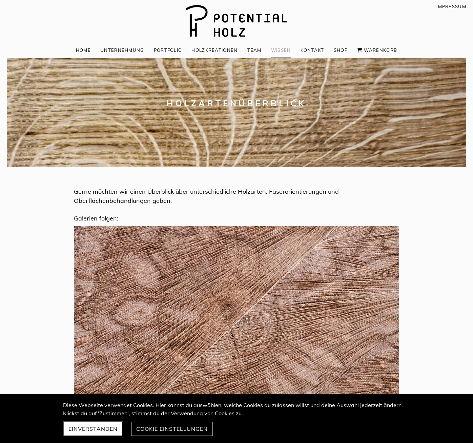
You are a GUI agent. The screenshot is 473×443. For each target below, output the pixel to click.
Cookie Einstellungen (172, 428)
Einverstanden (93, 428)
